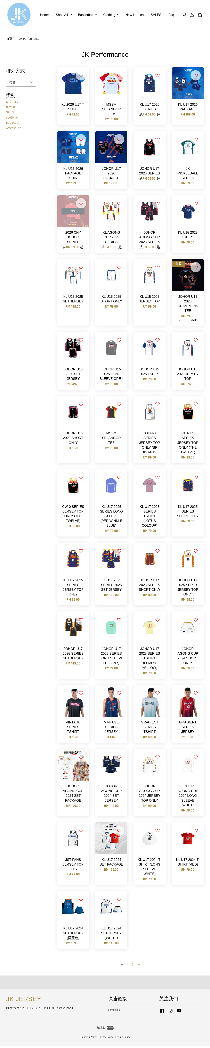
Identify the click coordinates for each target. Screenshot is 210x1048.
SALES (156, 16)
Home (44, 16)
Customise (12, 104)
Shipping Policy (88, 1039)
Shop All (64, 16)
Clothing (111, 16)
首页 (9, 41)
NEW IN (10, 109)
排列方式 (15, 73)
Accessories (13, 130)
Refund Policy (122, 1039)
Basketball (87, 16)
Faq (171, 16)
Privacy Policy (106, 1039)
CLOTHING (12, 120)
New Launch (135, 16)
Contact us (114, 1012)
